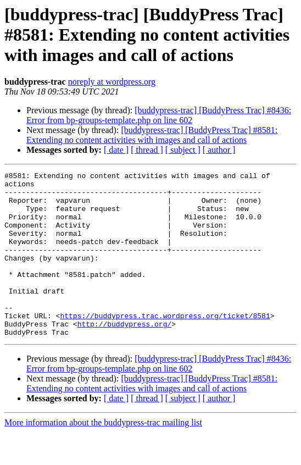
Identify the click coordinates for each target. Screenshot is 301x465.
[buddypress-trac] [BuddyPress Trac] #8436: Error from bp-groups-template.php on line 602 (158, 115)
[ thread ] (147, 149)
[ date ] (116, 149)
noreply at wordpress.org (111, 81)
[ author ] (219, 149)
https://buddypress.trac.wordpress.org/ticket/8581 (165, 345)
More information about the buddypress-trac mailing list (103, 455)
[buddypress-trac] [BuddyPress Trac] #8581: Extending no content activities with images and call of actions (151, 135)
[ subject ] (182, 149)
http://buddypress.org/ (124, 355)
